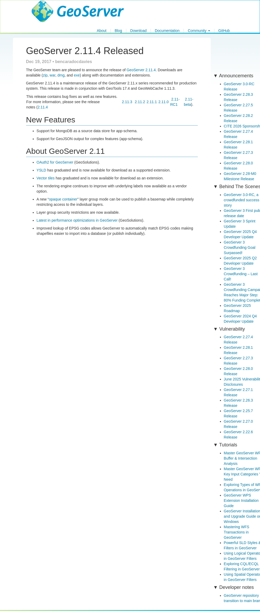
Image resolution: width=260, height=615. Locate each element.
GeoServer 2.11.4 (141, 70)
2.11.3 (127, 102)
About (102, 31)
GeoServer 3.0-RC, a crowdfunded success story (241, 200)
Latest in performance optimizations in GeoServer (77, 220)
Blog (118, 31)
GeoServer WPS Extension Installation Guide (241, 500)
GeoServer (47, 6)
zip (45, 75)
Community (199, 31)
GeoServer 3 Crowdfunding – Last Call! (241, 273)
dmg (61, 75)
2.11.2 (140, 102)
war (52, 75)
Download (138, 31)
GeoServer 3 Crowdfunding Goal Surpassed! (240, 247)
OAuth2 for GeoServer (55, 162)
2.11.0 (163, 102)
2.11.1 (152, 102)
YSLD (41, 170)
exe (77, 75)
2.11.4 (42, 107)
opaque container (63, 199)
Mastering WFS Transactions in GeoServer (236, 532)
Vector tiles (46, 178)
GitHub (224, 31)
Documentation (167, 31)
